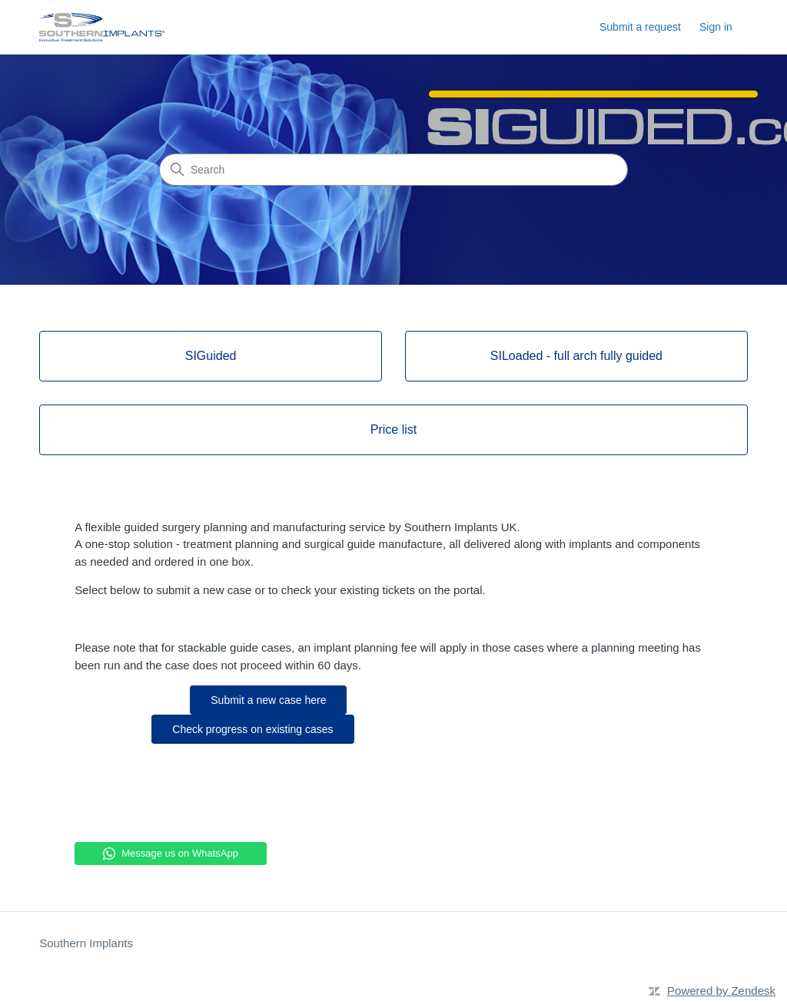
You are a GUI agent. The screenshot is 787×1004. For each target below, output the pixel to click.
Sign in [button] (715, 27)
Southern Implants (86, 943)
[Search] (393, 169)
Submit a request (640, 27)
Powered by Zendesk (721, 990)
